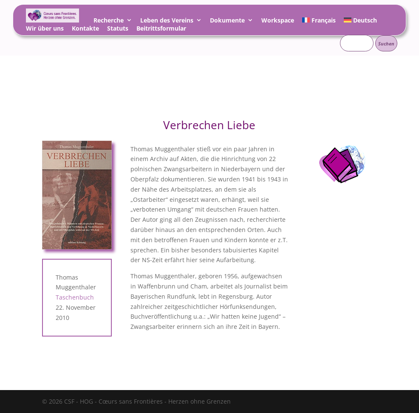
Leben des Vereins (166, 21)
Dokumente (227, 21)
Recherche (108, 21)
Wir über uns (45, 29)
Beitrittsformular (161, 29)
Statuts (117, 29)
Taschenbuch (75, 297)
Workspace (277, 21)
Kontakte (85, 29)
